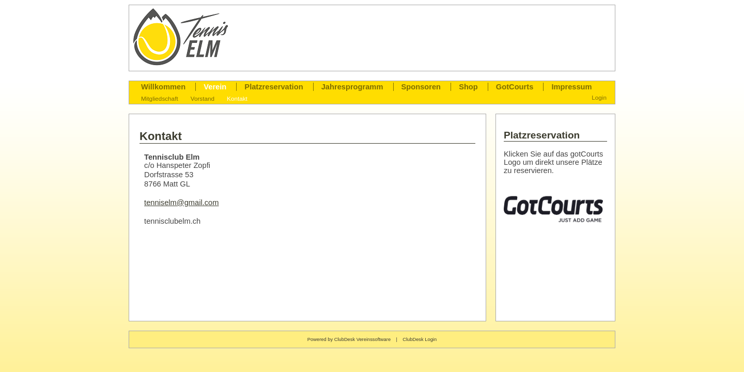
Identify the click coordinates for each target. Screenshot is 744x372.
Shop (468, 87)
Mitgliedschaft (159, 98)
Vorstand (202, 98)
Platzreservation (273, 87)
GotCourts (514, 87)
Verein (215, 87)
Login (599, 97)
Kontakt (237, 98)
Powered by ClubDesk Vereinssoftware (349, 339)
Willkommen (163, 87)
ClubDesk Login (419, 339)
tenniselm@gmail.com (181, 202)
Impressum (571, 87)
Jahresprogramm (352, 87)
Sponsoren (421, 87)
